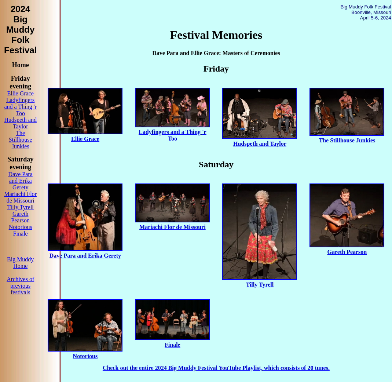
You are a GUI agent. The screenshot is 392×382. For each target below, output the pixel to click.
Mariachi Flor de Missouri (20, 197)
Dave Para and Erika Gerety (20, 180)
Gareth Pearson (20, 217)
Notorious (20, 227)
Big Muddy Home (20, 262)
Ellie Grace (20, 93)
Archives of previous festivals (20, 285)
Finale (20, 233)
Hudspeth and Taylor (20, 123)
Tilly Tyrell (20, 207)
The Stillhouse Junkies (20, 139)
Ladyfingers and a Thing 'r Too (20, 106)
